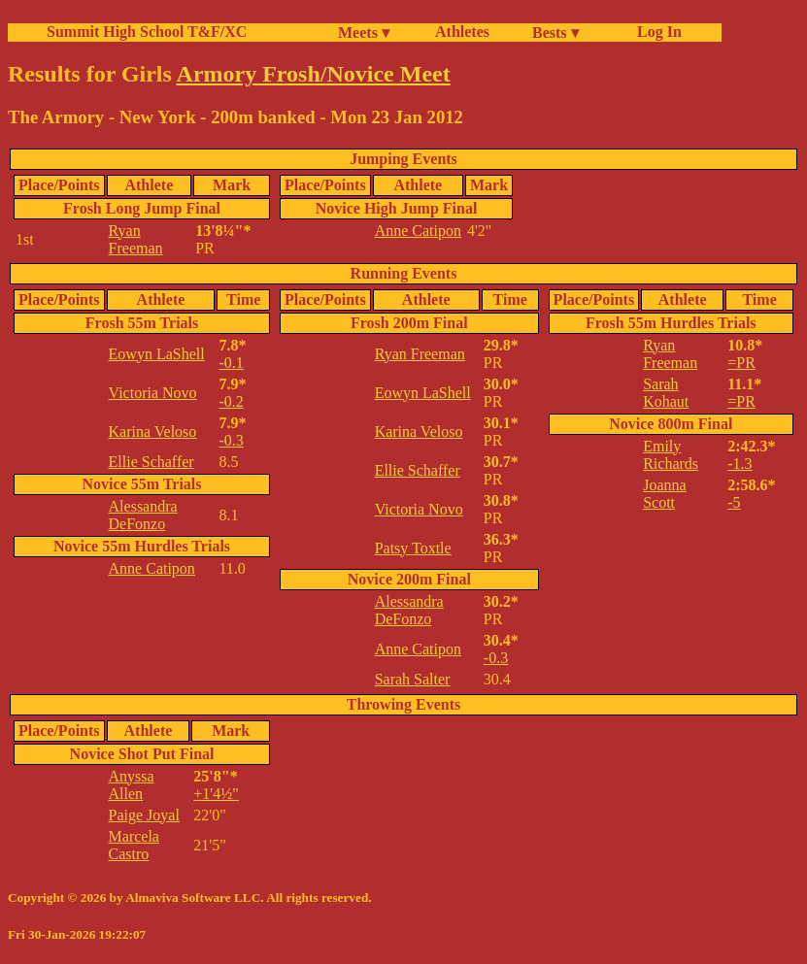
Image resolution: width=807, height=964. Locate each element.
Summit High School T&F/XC (147, 31)
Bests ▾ (555, 32)
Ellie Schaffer (151, 461)
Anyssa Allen (131, 785)
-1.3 (739, 463)
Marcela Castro (134, 845)
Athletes (462, 31)
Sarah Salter (413, 679)
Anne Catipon (418, 230)
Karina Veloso (153, 431)
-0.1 (231, 362)
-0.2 (231, 401)
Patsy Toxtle (413, 548)
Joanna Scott (664, 494)
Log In (655, 31)
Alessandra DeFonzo (143, 515)
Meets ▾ (363, 32)
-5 (733, 502)
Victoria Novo (153, 392)
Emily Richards (670, 455)
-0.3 (231, 440)
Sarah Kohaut (666, 393)
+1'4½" (215, 793)
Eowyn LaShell (157, 354)
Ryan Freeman (136, 239)
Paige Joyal (144, 815)
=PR (741, 362)
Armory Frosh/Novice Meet (314, 73)
